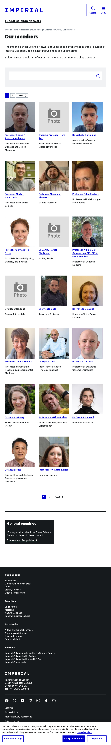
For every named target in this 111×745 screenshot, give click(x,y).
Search (93, 10)
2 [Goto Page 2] (12, 95)
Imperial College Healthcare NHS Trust (24, 659)
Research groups (28, 29)
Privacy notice (12, 721)
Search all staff (12, 639)
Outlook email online (15, 592)
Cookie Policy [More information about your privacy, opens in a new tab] (84, 732)
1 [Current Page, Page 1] (7, 95)
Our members (69, 29)
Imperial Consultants (15, 662)
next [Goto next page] (20, 95)
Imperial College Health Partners (21, 656)
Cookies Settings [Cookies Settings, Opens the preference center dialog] (13, 738)
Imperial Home (11, 29)
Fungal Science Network (23, 21)
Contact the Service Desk (18, 583)
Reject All (97, 738)
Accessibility (11, 712)
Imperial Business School (17, 616)
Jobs (7, 586)
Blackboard (10, 580)
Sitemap (9, 708)
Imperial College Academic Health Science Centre (30, 653)
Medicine (9, 609)
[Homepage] (46, 10)
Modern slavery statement (18, 716)
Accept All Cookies (74, 738)
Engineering (11, 606)
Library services (13, 589)
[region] (55, 733)
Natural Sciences (13, 613)
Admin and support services (19, 630)
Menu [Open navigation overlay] (103, 10)
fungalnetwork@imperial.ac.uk (22, 540)
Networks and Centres (16, 633)
